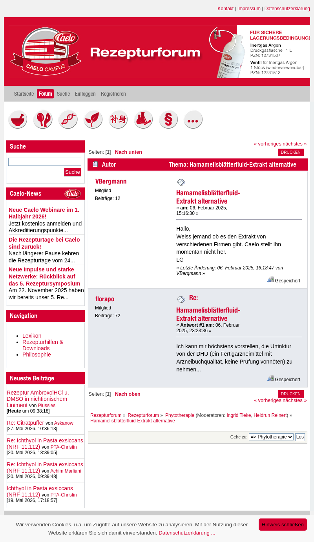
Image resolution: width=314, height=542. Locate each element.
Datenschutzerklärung (287, 8)
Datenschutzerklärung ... (187, 533)
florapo (104, 299)
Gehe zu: (239, 437)
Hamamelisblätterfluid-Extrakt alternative (208, 197)
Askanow (63, 423)
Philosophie (36, 354)
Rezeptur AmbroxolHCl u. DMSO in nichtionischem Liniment (38, 398)
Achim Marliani (65, 471)
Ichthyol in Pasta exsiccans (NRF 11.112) (40, 491)
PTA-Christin (64, 447)
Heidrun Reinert (270, 415)
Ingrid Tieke (238, 415)
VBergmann (111, 181)
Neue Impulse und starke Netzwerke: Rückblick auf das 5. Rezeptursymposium (44, 276)
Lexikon (32, 336)
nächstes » (295, 144)
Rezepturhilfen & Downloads (42, 345)
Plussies (47, 405)
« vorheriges (267, 144)
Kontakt (226, 8)
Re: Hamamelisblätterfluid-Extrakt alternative (208, 307)
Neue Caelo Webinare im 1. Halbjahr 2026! (44, 213)
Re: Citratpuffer (25, 423)
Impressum (249, 8)
